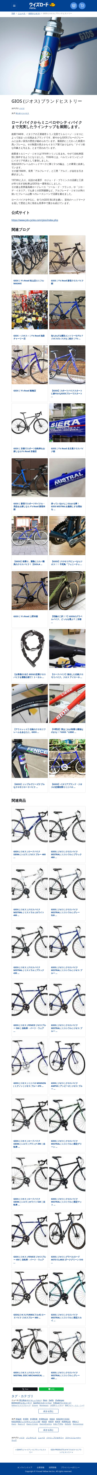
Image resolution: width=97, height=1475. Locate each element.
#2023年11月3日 (62, 1419)
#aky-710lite (58, 1424)
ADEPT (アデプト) (40, 1408)
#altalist (68, 1424)
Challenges (59, 1400)
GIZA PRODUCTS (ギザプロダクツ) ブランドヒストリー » (66, 1450)
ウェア (14, 1440)
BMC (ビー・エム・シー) (74, 1405)
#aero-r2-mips (32, 1424)
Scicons (35, 1405)
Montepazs (44, 1405)
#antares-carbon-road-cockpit (71, 1427)
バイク (22, 108)
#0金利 (19, 1419)
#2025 (44, 1421)
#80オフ (75, 1421)
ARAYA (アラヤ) (55, 1408)
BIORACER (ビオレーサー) (21, 1403)
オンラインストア (24, 1467)
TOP (13, 13)
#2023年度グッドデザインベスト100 (25, 1421)
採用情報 (52, 1467)
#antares (53, 1427)
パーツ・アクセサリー (55, 1437)
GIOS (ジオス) (34, 13)
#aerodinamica (46, 1424)
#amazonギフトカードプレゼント (24, 1427)
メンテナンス (31, 1437)
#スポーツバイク (22, 113)
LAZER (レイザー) (56, 1405)
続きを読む (48, 1411)
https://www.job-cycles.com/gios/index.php (34, 220)
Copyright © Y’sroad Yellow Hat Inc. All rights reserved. (48, 1471)
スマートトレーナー (73, 1437)
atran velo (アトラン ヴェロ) (73, 1408)
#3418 (57, 1421)
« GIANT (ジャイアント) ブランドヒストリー (30, 1450)
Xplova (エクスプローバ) (20, 1405)
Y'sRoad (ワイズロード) (62, 1403)
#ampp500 (44, 1427)
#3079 (50, 1421)
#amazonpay (78, 1424)
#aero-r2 (21, 1424)
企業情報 (40, 1467)
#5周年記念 (66, 1421)
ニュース (21, 13)
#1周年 (26, 1419)
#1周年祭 (33, 1419)
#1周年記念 (43, 1419)
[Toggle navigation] (14, 6)
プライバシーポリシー (70, 1467)
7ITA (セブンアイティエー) (21, 1408)
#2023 (52, 1419)
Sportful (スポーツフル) (42, 1403)
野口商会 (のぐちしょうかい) (30, 1400)
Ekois (45, 1400)
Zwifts (51, 1400)
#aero (13, 1424)
